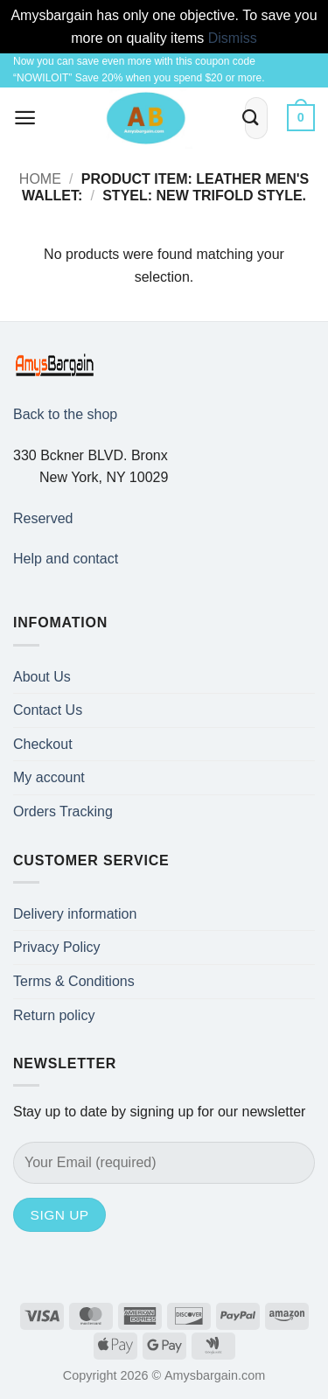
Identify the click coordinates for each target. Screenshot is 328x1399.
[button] (25, 117)
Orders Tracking (63, 811)
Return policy (53, 1015)
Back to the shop (65, 414)
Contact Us (47, 710)
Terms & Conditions (74, 981)
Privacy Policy (57, 947)
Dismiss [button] (232, 38)
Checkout (43, 744)
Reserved (43, 518)
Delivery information (74, 913)
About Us (42, 676)
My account (49, 777)
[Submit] (251, 117)
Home (40, 178)
